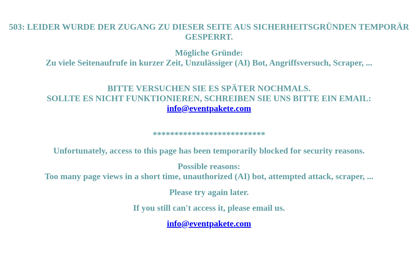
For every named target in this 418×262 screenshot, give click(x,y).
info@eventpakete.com (209, 108)
